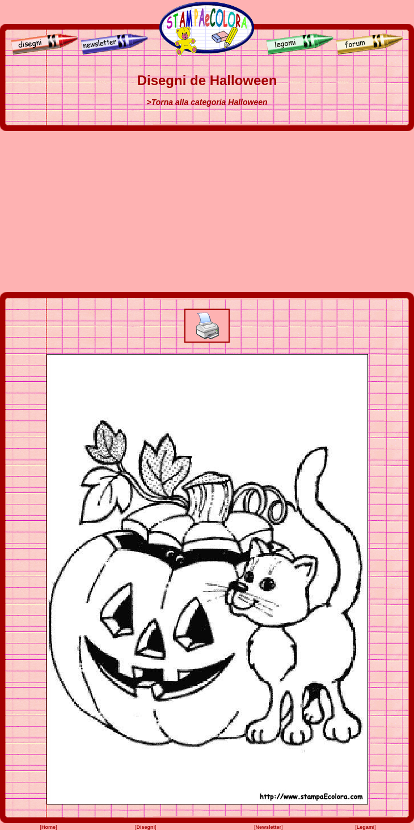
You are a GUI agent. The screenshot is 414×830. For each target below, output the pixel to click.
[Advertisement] (207, 211)
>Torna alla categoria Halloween (206, 102)
